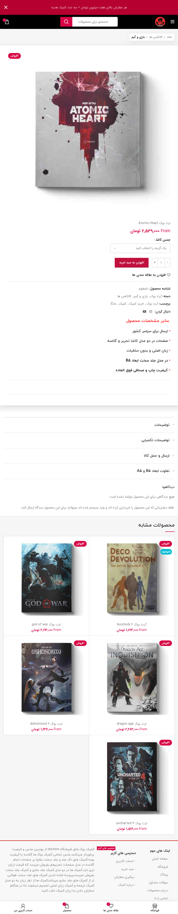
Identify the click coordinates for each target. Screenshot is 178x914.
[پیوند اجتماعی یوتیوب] (144, 312)
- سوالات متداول (159, 882)
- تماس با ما (162, 898)
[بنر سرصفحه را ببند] (6, 7)
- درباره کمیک (127, 884)
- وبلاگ (165, 874)
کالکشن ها (155, 37)
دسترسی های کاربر (116, 852)
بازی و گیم (138, 37)
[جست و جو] (89, 22)
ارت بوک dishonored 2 (46, 724)
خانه (169, 37)
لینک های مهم (160, 850)
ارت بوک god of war (46, 624)
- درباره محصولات (158, 890)
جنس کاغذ (163, 239)
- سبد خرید (128, 869)
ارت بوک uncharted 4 (131, 823)
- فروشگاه (164, 866)
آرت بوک (156, 296)
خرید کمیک (136, 303)
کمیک (122, 303)
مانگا (113, 303)
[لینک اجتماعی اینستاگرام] (150, 312)
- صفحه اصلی (161, 858)
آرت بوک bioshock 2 (131, 624)
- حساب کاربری (126, 861)
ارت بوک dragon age (131, 724)
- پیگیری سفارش (125, 877)
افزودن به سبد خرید (131, 262)
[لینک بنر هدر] (96, 7)
